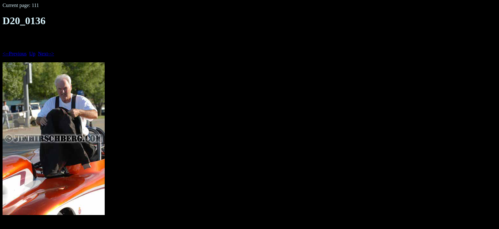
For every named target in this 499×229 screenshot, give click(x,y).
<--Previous (15, 53)
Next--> (46, 53)
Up (32, 53)
